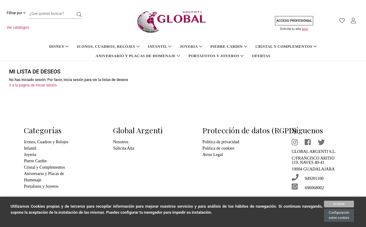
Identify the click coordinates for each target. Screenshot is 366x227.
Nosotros (121, 141)
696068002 (309, 186)
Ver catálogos (18, 27)
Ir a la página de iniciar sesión (33, 85)
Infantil (117, 46)
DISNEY (20, 46)
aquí (305, 29)
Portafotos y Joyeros (170, 56)
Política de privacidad (222, 141)
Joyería (30, 154)
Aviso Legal (212, 154)
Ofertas (213, 56)
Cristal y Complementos (238, 46)
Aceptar (339, 204)
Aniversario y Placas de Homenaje (314, 46)
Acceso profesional (294, 21)
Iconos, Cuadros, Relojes (68, 46)
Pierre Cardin (183, 46)
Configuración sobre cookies (339, 215)
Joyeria (147, 46)
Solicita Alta (124, 148)
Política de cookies (219, 148)
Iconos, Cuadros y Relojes (47, 141)
